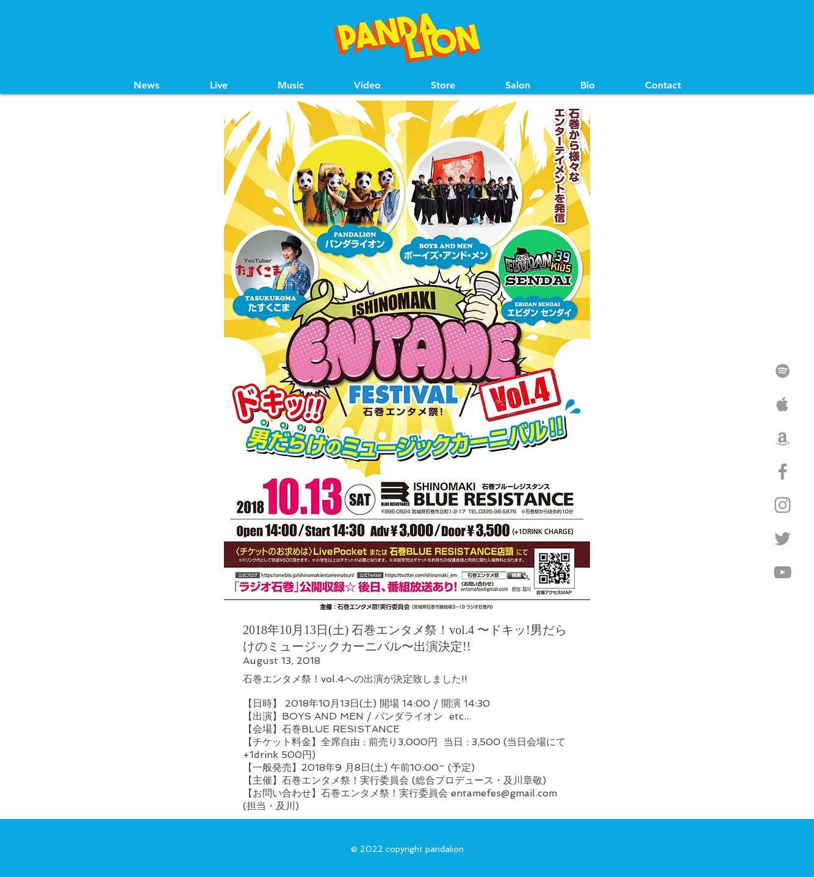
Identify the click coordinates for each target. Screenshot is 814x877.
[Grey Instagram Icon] (782, 505)
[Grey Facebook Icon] (782, 471)
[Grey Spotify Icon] (782, 370)
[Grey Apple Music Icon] (782, 404)
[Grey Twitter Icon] (782, 538)
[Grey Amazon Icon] (782, 438)
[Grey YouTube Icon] (782, 572)
